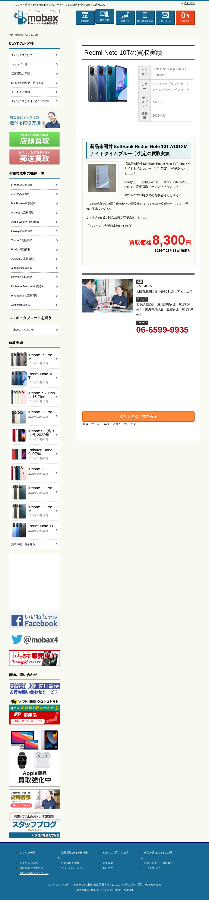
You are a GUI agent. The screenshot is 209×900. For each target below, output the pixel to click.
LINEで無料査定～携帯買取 (27, 82)
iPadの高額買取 (20, 194)
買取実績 (19, 35)
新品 (145, 21)
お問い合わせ (165, 21)
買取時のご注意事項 (31, 868)
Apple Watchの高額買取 (25, 221)
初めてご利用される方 (116, 852)
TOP (11, 35)
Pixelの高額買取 (20, 249)
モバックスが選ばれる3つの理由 (30, 101)
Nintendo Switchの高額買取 (27, 286)
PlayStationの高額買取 (24, 295)
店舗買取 (85, 21)
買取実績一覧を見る (23, 544)
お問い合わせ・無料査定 (158, 863)
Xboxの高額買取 (20, 304)
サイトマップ (152, 868)
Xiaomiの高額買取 (22, 267)
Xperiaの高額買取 (21, 240)
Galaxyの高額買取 (22, 231)
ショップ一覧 (19, 64)
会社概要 (189, 3)
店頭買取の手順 (20, 73)
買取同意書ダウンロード (34, 873)
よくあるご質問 (20, 91)
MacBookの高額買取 (23, 203)
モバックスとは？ (21, 55)
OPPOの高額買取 (21, 277)
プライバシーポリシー (74, 868)
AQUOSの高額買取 (22, 258)
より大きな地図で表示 (138, 416)
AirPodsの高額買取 (22, 212)
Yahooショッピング (22, 329)
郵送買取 (104, 19)
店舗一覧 (125, 21)
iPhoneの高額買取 (22, 184)
